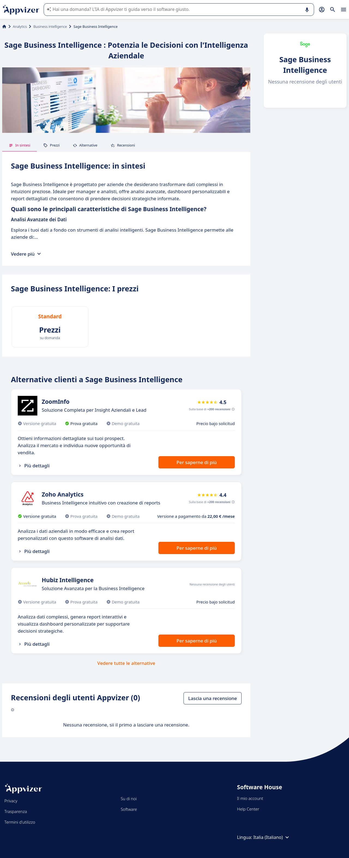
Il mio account (250, 798)
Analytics (20, 26)
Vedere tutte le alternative (126, 663)
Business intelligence (50, 26)
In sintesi (19, 145)
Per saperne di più (196, 462)
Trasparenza (15, 811)
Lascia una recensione (212, 698)
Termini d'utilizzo (19, 822)
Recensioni (122, 145)
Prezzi (51, 145)
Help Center (248, 809)
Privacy (10, 800)
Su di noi (129, 798)
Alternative (85, 145)
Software (129, 809)
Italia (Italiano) (271, 837)
